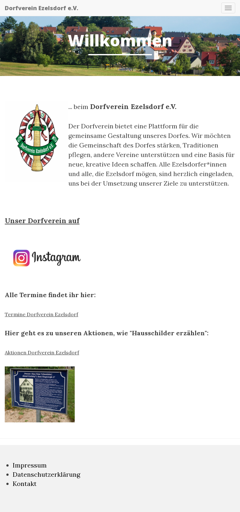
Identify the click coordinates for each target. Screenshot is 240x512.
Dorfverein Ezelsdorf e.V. (41, 8)
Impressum (30, 465)
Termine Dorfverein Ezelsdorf (41, 314)
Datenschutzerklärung (46, 474)
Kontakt (25, 484)
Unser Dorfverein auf (42, 220)
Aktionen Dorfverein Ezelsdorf (42, 352)
